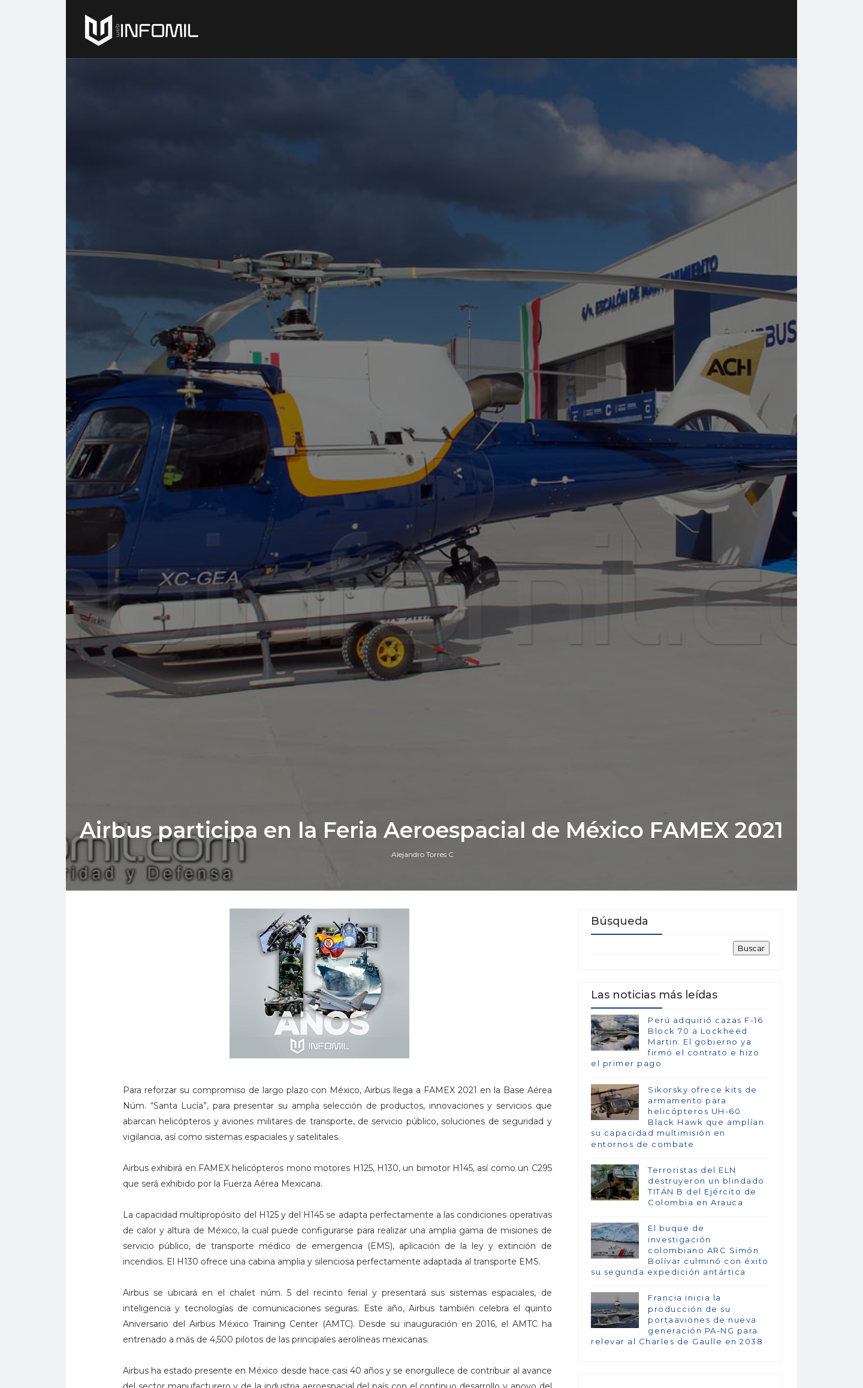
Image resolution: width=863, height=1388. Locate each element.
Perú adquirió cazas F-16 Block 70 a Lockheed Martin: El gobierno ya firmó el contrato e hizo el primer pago (677, 1042)
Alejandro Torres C (422, 854)
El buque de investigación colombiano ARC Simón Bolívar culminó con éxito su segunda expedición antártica (680, 1250)
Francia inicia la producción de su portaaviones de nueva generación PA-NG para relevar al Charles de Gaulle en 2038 (677, 1319)
